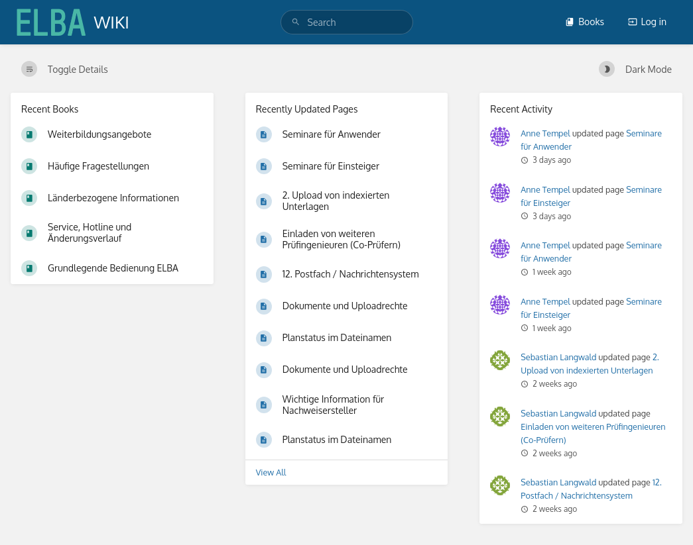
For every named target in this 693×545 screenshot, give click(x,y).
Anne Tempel (545, 133)
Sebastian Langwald (558, 357)
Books (584, 21)
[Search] (295, 22)
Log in (647, 21)
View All (271, 472)
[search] (347, 22)
